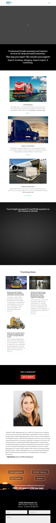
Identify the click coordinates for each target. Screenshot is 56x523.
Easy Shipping (28, 104)
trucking (19, 60)
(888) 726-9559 (20, 488)
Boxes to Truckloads (28, 146)
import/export (39, 60)
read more (9, 311)
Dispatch (40, 478)
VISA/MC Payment (40, 472)
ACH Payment (16, 478)
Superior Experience (28, 186)
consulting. (28, 62)
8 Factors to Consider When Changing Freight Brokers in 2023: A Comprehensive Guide (16, 335)
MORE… (28, 113)
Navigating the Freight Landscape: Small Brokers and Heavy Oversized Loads (15, 293)
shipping (28, 60)
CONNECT (28, 155)
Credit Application (16, 472)
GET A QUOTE (28, 195)
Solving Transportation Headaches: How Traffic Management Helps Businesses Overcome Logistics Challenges (38, 294)
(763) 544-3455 (36, 488)
